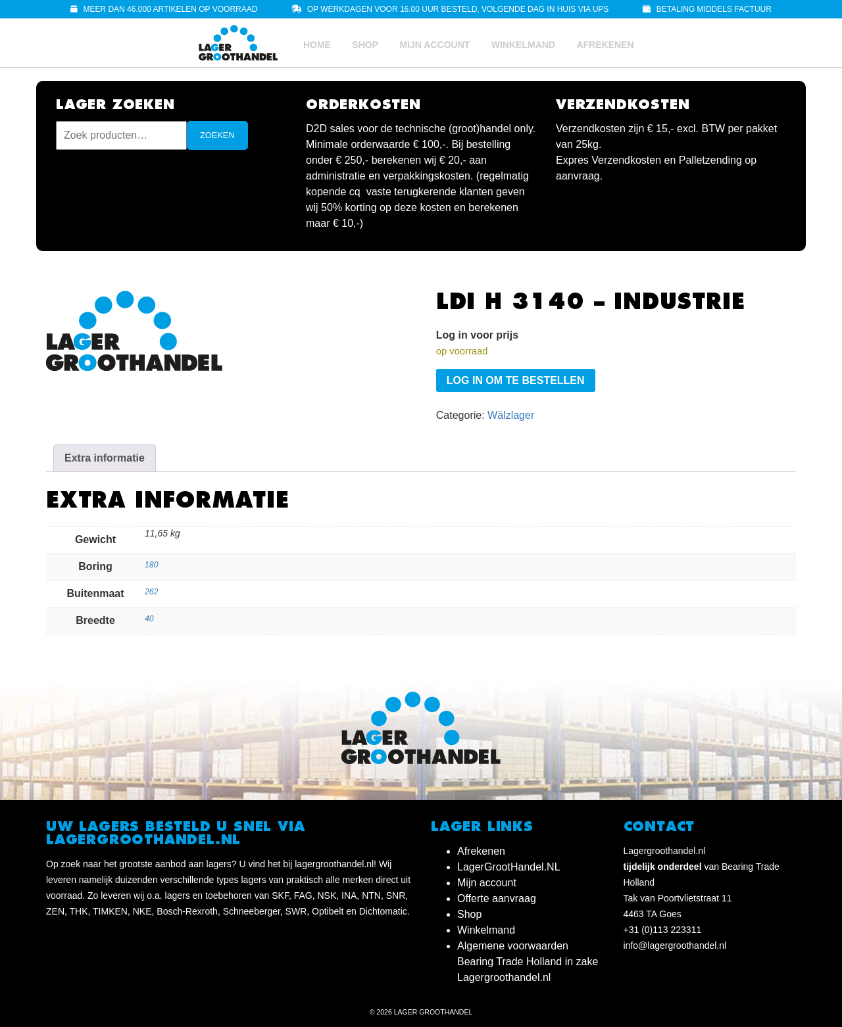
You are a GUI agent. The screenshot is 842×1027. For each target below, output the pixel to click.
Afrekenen (604, 44)
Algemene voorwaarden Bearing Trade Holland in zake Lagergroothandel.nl (527, 961)
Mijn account (434, 44)
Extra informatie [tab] (104, 458)
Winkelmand (523, 44)
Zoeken (217, 135)
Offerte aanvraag (496, 898)
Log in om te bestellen (516, 380)
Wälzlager (510, 415)
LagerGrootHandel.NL (508, 866)
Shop (365, 44)
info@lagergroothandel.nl (675, 945)
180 (151, 564)
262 (151, 591)
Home (317, 44)
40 (149, 618)
